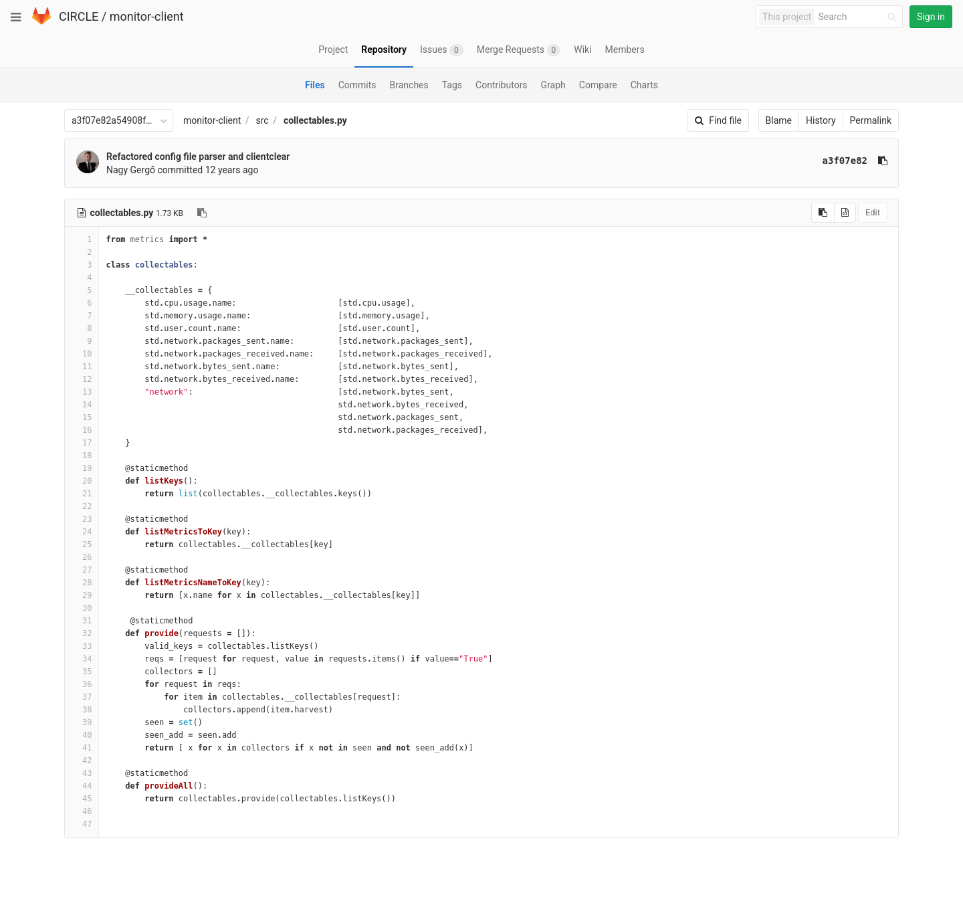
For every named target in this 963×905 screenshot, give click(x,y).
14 (82, 404)
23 (82, 519)
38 (82, 709)
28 (82, 582)
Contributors (501, 85)
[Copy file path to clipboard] (202, 212)
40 (82, 735)
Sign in (931, 16)
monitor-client (147, 16)
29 (82, 595)
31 (82, 620)
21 (82, 493)
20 (82, 481)
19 (82, 468)
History (821, 120)
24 (82, 531)
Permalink (870, 120)
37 (82, 697)
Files (315, 85)
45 (82, 798)
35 (82, 671)
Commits (357, 85)
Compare (598, 85)
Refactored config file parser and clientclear (198, 156)
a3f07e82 (845, 160)
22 (82, 506)
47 (82, 824)
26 (82, 557)
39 (82, 722)
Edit (872, 212)
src (262, 120)
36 (82, 684)
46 (82, 811)
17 (82, 442)
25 (82, 544)
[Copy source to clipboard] (823, 213)
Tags (452, 85)
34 (82, 659)
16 (82, 430)
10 (82, 354)
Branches (409, 85)
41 (82, 747)
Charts (644, 85)
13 (82, 392)
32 (82, 633)
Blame (779, 120)
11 (82, 366)
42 (82, 760)
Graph (553, 85)
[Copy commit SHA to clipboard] (882, 160)
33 (82, 646)
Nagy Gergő (130, 170)
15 (82, 417)
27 (82, 570)
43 (82, 773)
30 (82, 608)
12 (82, 379)
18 (82, 455)
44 (82, 786)
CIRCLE (78, 16)
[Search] (859, 17)
